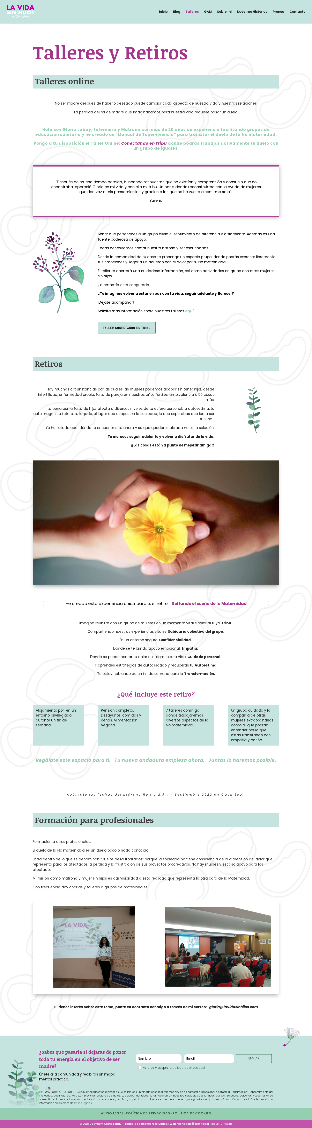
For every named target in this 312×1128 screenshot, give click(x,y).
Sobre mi (224, 12)
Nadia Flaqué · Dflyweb (216, 1124)
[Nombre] (158, 1058)
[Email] (209, 1058)
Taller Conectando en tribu (126, 328)
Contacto (297, 12)
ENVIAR (253, 1055)
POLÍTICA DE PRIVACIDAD (148, 1113)
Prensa (278, 12)
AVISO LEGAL (112, 1113)
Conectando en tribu (144, 143)
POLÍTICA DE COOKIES (191, 1113)
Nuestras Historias (252, 12)
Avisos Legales (83, 1103)
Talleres (192, 12)
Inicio (163, 12)
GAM (208, 12)
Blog (176, 12)
